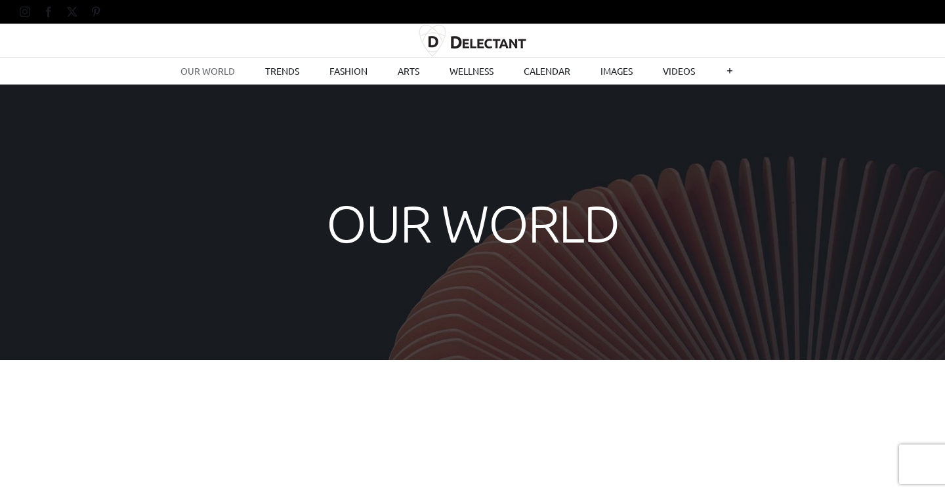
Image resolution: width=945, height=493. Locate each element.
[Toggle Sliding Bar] (729, 71)
